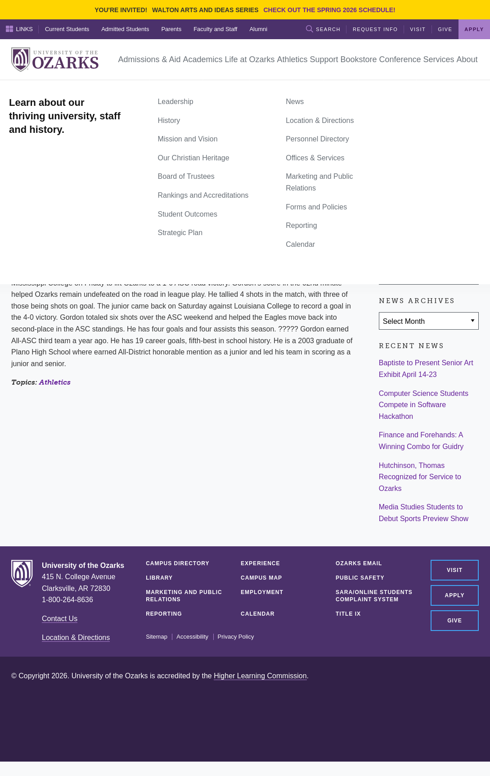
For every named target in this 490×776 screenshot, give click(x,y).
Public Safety (360, 578)
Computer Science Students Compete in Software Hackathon (423, 405)
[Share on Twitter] (416, 223)
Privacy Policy (236, 637)
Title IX (348, 614)
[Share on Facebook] (390, 223)
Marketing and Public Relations (184, 596)
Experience (260, 563)
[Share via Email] (443, 223)
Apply (474, 29)
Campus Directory (177, 563)
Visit (418, 29)
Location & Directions (76, 637)
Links (19, 28)
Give (445, 29)
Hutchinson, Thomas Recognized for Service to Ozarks (420, 477)
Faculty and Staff (215, 29)
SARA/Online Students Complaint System (374, 596)
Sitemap (156, 637)
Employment (262, 592)
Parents (171, 29)
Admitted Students (125, 29)
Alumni (258, 29)
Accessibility (192, 637)
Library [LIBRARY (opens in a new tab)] (159, 578)
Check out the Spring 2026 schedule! (329, 10)
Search (323, 28)
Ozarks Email (359, 563)
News (45, 90)
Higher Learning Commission (260, 676)
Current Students (67, 29)
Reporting (164, 614)
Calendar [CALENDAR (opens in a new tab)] (257, 614)
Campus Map (261, 578)
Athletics (55, 382)
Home (21, 90)
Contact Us (59, 618)
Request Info (375, 29)
